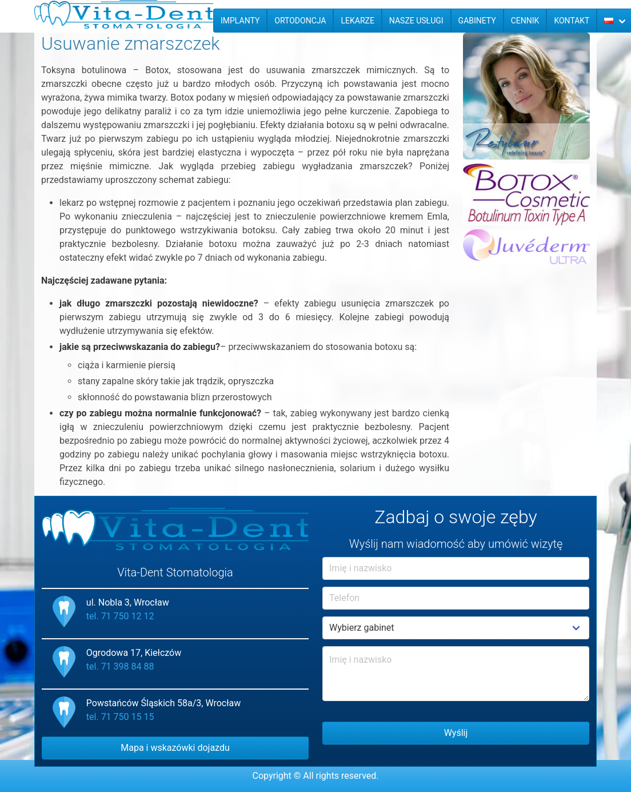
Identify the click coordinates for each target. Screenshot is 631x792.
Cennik (525, 20)
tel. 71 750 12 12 (120, 616)
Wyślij (456, 732)
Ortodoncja (300, 20)
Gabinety (477, 20)
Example (455, 627)
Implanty (240, 20)
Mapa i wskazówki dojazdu (175, 747)
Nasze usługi (416, 20)
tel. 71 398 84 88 (120, 666)
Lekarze (357, 20)
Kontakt (571, 20)
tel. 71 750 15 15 (120, 716)
